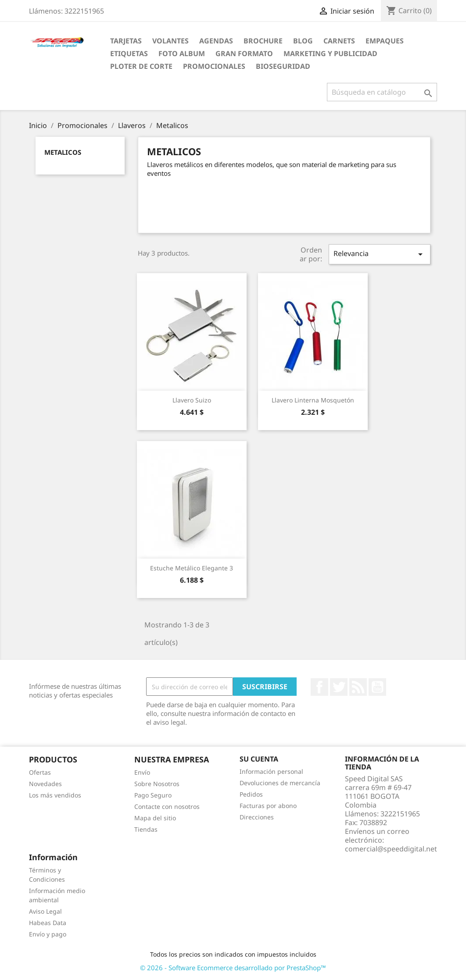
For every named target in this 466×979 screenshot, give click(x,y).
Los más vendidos (55, 795)
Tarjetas (126, 41)
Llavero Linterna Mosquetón (313, 400)
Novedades (45, 784)
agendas (216, 41)
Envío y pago (47, 934)
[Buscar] (382, 92)
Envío (142, 772)
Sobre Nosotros (156, 784)
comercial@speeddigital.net (391, 849)
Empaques (385, 41)
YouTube (377, 687)
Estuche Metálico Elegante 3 (191, 568)
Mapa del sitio (155, 818)
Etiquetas (129, 53)
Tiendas (146, 829)
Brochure (263, 41)
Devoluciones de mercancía (280, 783)
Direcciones (257, 817)
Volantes (170, 41)
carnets (339, 41)
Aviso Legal (45, 911)
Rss (358, 687)
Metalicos (62, 152)
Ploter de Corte (141, 66)
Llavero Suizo (191, 400)
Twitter (339, 687)
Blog (303, 41)
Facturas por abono (268, 805)
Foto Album (181, 53)
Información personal (271, 771)
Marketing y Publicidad (330, 53)
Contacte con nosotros (167, 806)
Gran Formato (244, 53)
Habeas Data (47, 922)
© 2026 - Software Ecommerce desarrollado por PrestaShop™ (233, 967)
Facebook (319, 687)
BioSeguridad (283, 66)
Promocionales (214, 66)
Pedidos (251, 794)
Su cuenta (259, 759)
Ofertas (40, 772)
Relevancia (379, 254)
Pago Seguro (153, 795)
